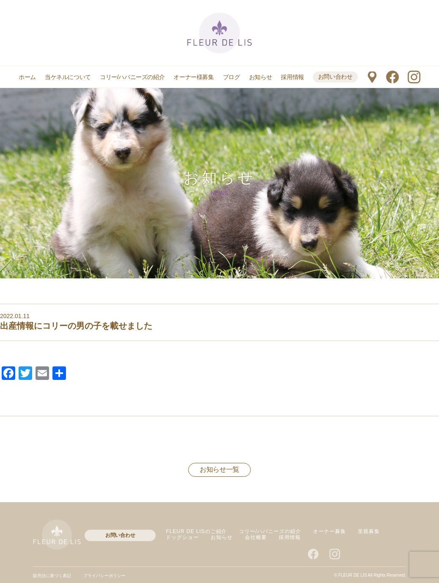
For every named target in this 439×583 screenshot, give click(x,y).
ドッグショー (182, 537)
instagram (414, 77)
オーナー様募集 (193, 77)
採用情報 (292, 77)
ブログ (231, 77)
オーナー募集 (329, 531)
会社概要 (256, 537)
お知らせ (260, 77)
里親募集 (369, 531)
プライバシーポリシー (104, 575)
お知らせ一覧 (219, 469)
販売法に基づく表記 (52, 575)
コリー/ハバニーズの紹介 (132, 77)
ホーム (27, 77)
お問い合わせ (335, 76)
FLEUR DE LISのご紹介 (196, 531)
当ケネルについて (68, 77)
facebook (392, 77)
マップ (372, 77)
